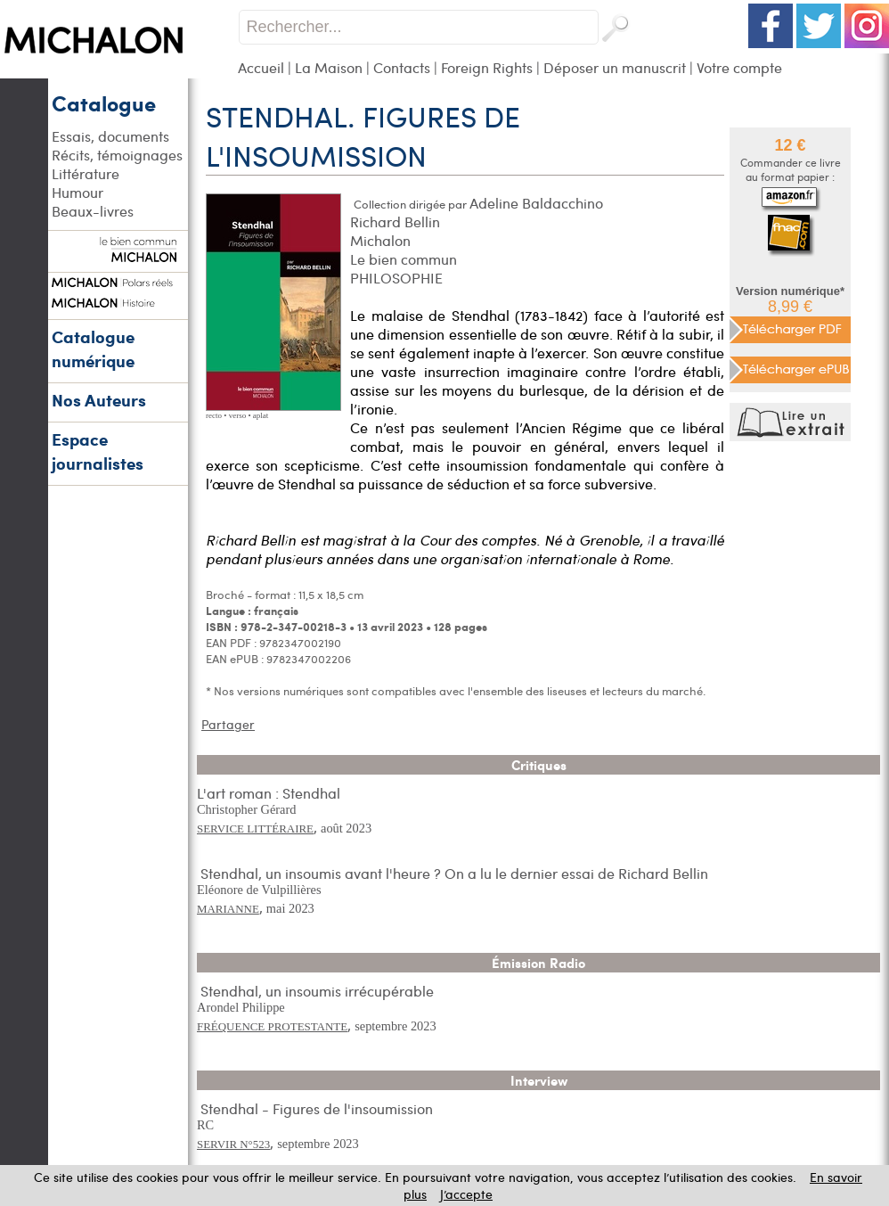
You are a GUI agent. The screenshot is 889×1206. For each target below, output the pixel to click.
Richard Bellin (395, 221)
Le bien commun (403, 259)
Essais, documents (110, 136)
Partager (228, 724)
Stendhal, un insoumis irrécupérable (317, 990)
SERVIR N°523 (233, 1144)
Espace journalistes (97, 451)
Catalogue (104, 102)
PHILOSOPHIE (396, 277)
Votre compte (739, 67)
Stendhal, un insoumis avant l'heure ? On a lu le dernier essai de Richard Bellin (454, 873)
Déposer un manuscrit (614, 67)
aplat (261, 415)
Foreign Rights (487, 67)
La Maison (329, 67)
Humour (77, 192)
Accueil (261, 67)
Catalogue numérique (93, 348)
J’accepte (466, 1193)
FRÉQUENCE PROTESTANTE (272, 1026)
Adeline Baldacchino (536, 202)
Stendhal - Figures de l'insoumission (316, 1108)
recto (214, 415)
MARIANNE (228, 908)
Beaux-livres (93, 210)
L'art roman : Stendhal (268, 792)
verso (238, 415)
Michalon (380, 240)
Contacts (401, 67)
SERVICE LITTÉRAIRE (255, 828)
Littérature (85, 173)
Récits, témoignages (117, 154)
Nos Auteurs (99, 400)
